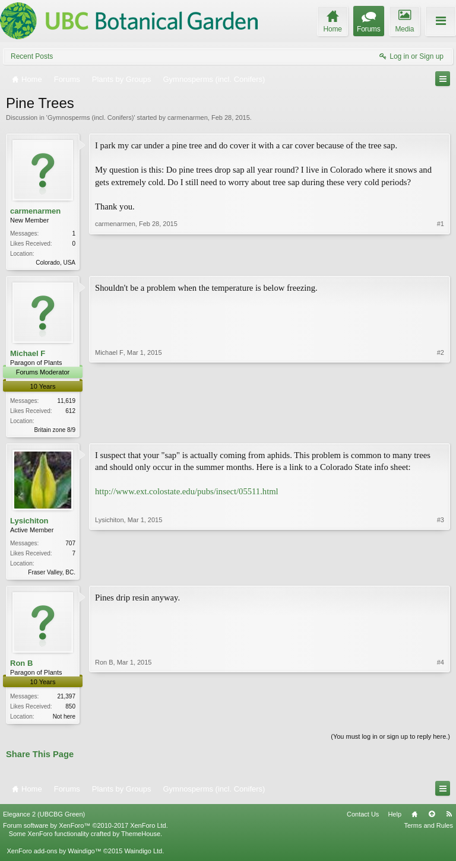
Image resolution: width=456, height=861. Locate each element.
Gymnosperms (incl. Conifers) (91, 117)
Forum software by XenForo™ (85, 830)
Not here (64, 720)
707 (70, 545)
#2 (440, 429)
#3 (440, 572)
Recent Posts (32, 56)
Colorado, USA (55, 262)
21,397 (66, 700)
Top (432, 819)
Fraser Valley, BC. (51, 574)
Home (414, 819)
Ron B (21, 666)
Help (394, 818)
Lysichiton (29, 522)
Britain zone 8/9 (55, 431)
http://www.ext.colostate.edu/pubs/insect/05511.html (186, 493)
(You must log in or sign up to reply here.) (390, 741)
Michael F (27, 354)
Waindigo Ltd (143, 855)
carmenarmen (187, 117)
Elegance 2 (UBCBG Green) (44, 818)
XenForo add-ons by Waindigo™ (54, 855)
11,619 (66, 402)
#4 (440, 718)
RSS (449, 819)
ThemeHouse (140, 838)
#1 (440, 261)
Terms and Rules (428, 830)
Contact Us (363, 818)
